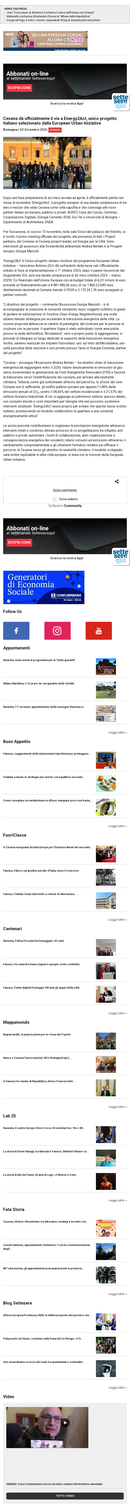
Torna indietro (65, 499)
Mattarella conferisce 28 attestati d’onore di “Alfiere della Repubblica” (49, 16)
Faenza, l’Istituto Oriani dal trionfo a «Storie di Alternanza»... (40, 894)
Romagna (10, 130)
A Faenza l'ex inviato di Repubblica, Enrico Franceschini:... (39, 1081)
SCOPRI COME (19, 88)
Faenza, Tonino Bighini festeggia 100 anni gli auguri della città (41, 987)
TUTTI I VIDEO (65, 1495)
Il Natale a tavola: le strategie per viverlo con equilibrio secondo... (44, 777)
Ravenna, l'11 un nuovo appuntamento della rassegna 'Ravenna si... (44, 706)
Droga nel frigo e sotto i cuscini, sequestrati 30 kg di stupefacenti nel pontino (53, 20)
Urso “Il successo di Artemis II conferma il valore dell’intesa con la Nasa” (50, 12)
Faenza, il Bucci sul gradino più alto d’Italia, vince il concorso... (42, 870)
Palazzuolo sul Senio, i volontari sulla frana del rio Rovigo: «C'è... (43, 1338)
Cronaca (55, 130)
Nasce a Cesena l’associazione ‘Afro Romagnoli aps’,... (37, 1057)
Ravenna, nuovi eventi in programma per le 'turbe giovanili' (39, 660)
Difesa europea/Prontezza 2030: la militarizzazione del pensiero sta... (47, 1315)
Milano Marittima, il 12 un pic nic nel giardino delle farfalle (38, 683)
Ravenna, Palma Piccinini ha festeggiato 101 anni (33, 940)
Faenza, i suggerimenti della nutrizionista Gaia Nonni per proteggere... (47, 753)
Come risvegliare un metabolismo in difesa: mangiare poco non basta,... (48, 800)
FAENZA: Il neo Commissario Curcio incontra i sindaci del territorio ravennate (54, 1484)
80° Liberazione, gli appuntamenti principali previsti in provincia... (43, 1268)
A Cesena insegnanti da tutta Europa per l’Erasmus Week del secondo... (48, 847)
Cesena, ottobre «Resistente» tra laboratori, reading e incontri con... (45, 1221)
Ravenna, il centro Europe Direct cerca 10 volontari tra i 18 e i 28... (44, 1128)
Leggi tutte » (118, 732)
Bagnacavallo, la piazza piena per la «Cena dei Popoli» (37, 1034)
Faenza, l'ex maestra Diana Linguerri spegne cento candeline (41, 964)
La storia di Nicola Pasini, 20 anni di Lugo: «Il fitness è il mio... (40, 1174)
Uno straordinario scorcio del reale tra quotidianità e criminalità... (44, 1362)
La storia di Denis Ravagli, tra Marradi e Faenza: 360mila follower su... (46, 1151)
